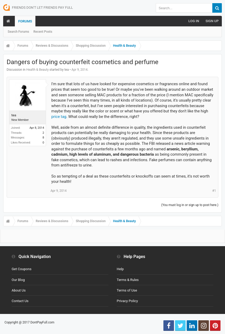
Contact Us (20, 301)
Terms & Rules (128, 280)
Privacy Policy (127, 301)
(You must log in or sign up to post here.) (189, 205)
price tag (58, 116)
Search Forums (18, 32)
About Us (19, 290)
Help (120, 269)
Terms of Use (127, 290)
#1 (214, 191)
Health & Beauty (37, 69)
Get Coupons (21, 269)
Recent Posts (42, 32)
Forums (25, 21)
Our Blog (18, 280)
